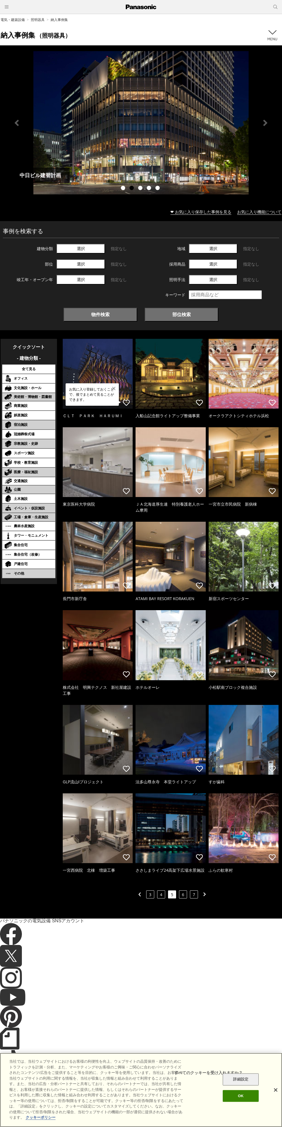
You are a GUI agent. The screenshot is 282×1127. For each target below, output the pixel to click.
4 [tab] (150, 189)
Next (265, 123)
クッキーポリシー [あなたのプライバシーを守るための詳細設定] (41, 1117)
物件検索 (100, 314)
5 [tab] (158, 189)
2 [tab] (132, 189)
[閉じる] (275, 1090)
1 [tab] (124, 189)
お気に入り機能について (259, 211)
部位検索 (181, 314)
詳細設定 (240, 1079)
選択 (81, 248)
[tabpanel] (141, 122)
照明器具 (38, 19)
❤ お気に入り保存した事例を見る (200, 211)
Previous (16, 123)
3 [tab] (141, 189)
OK (241, 1096)
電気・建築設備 (13, 19)
